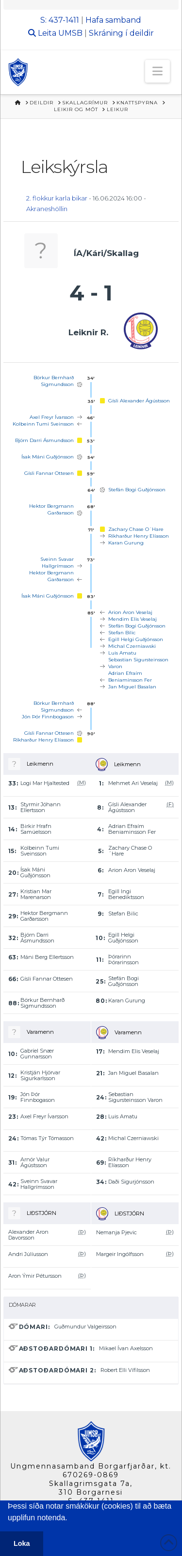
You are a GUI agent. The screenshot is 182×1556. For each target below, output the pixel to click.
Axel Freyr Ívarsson (52, 417)
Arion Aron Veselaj (130, 612)
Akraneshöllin (46, 209)
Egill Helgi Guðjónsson (135, 639)
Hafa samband (113, 20)
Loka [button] (22, 1543)
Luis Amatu (122, 653)
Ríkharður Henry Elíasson (138, 536)
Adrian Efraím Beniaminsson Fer (130, 676)
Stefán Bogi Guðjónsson (136, 489)
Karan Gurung (126, 543)
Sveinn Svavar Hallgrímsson (57, 562)
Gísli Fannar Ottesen (49, 473)
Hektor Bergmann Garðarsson (51, 509)
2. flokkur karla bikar (56, 198)
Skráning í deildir (121, 33)
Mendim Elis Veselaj (132, 619)
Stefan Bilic (121, 632)
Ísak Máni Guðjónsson (47, 457)
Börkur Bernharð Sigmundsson (53, 380)
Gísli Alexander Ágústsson (139, 401)
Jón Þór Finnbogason (48, 717)
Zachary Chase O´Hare (136, 529)
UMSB (70, 33)
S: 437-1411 (59, 20)
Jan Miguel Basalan (132, 687)
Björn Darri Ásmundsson (44, 440)
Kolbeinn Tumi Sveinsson (43, 424)
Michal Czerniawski (132, 646)
